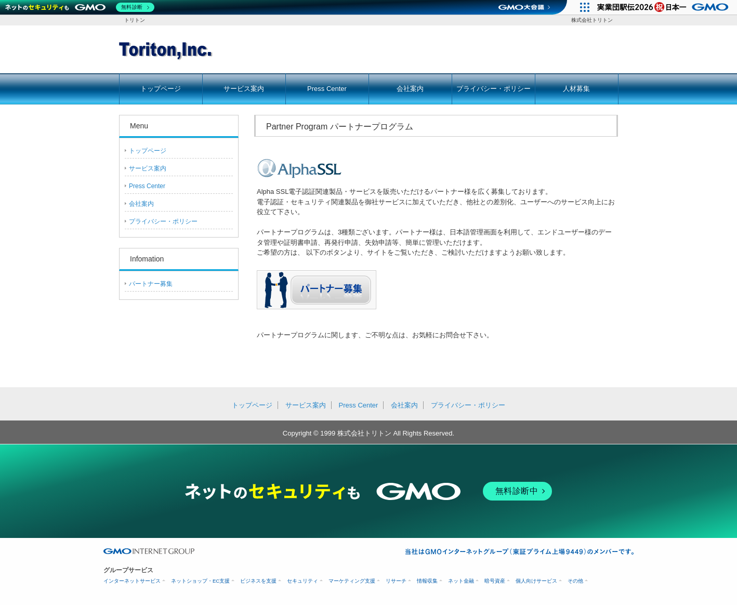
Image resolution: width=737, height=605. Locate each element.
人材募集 (576, 89)
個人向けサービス (536, 581)
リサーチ (396, 581)
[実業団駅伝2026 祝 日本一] (664, 7)
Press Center (327, 89)
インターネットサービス (132, 581)
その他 (575, 581)
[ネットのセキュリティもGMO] (80, 7)
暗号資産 (494, 581)
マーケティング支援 (351, 581)
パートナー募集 (151, 283)
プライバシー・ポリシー (493, 89)
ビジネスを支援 (258, 581)
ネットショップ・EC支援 (200, 581)
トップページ (160, 89)
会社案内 (410, 89)
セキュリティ (302, 581)
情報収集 (427, 581)
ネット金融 (461, 581)
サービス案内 (243, 89)
